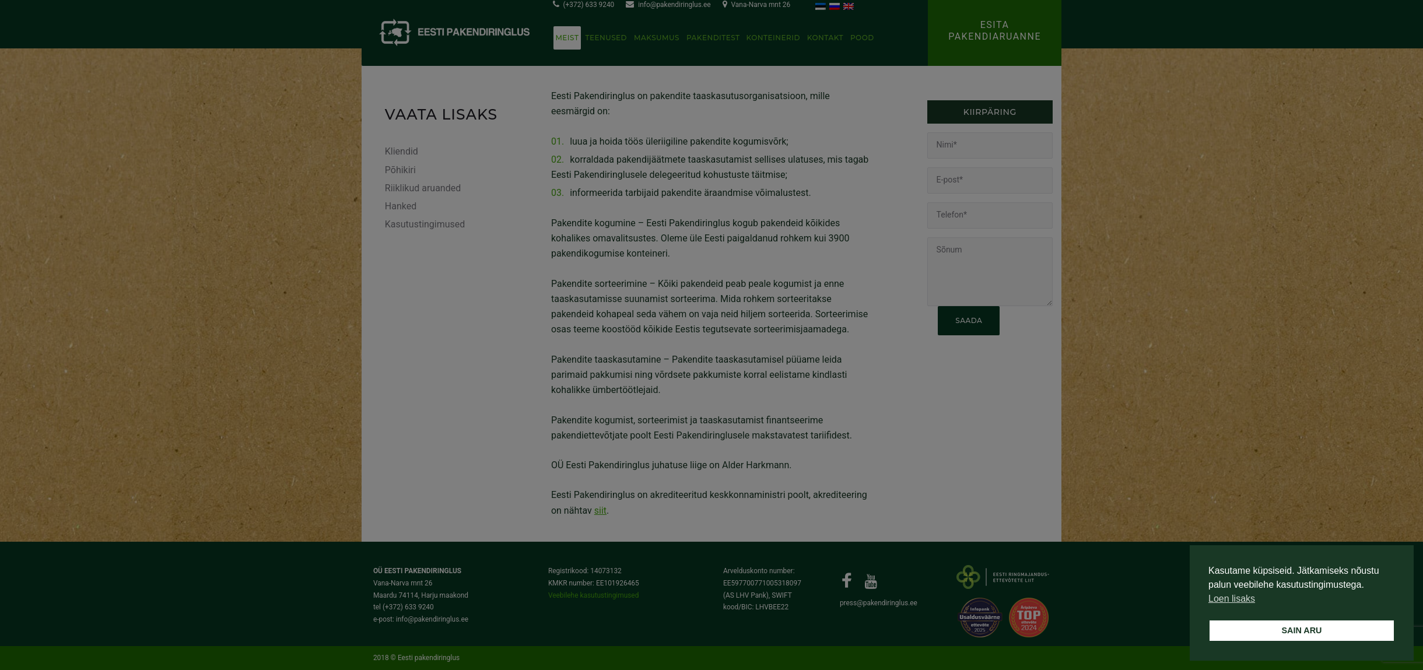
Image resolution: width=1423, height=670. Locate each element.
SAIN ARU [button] (1301, 630)
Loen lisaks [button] (1231, 599)
